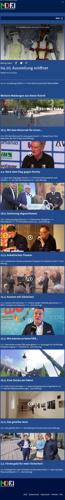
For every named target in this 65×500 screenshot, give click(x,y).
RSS (61, 494)
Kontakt (54, 494)
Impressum (45, 494)
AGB (25, 494)
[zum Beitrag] (28, 138)
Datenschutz (34, 494)
